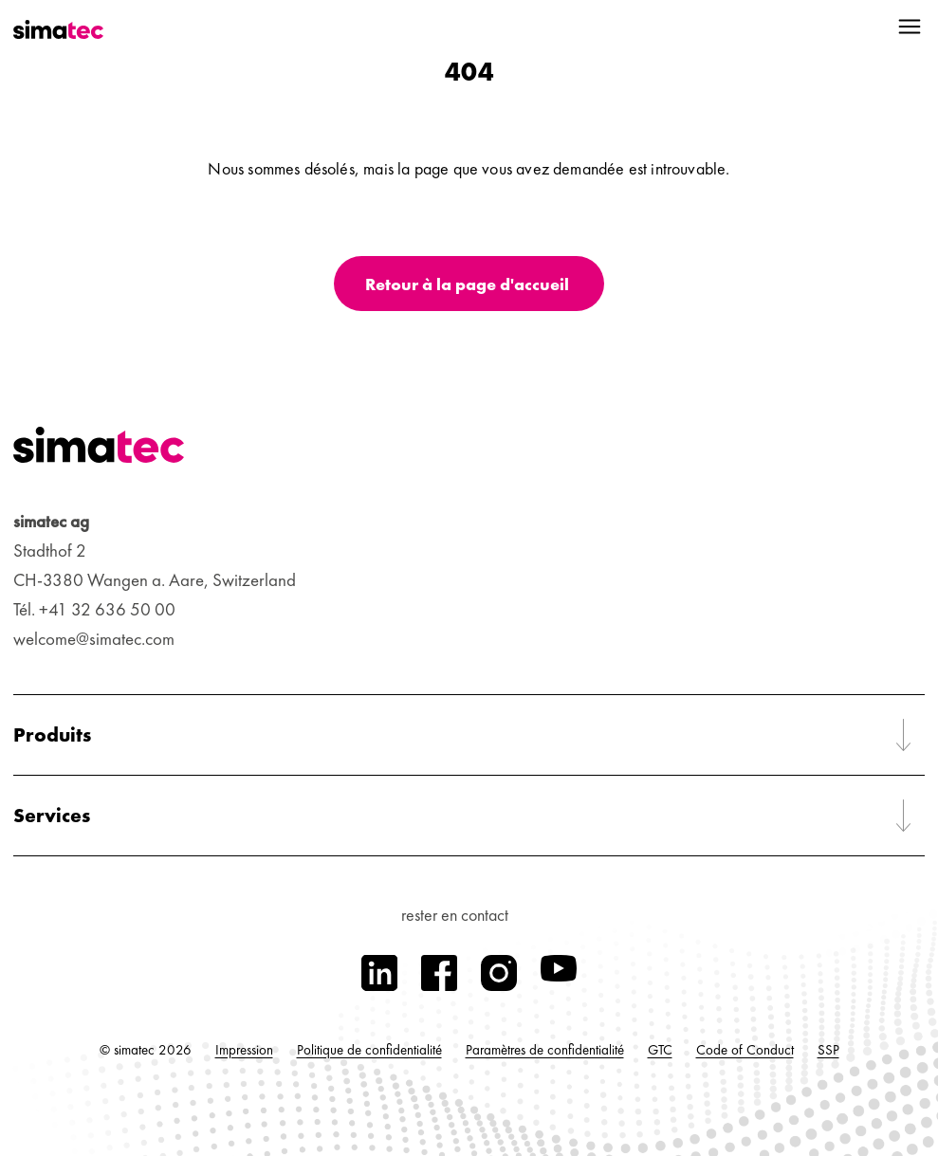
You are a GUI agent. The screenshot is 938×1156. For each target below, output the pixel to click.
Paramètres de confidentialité (545, 1049)
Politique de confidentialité (369, 1049)
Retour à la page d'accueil (467, 284)
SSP (828, 1049)
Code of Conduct (745, 1049)
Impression (244, 1049)
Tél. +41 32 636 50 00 (94, 609)
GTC (660, 1049)
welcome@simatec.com (94, 639)
